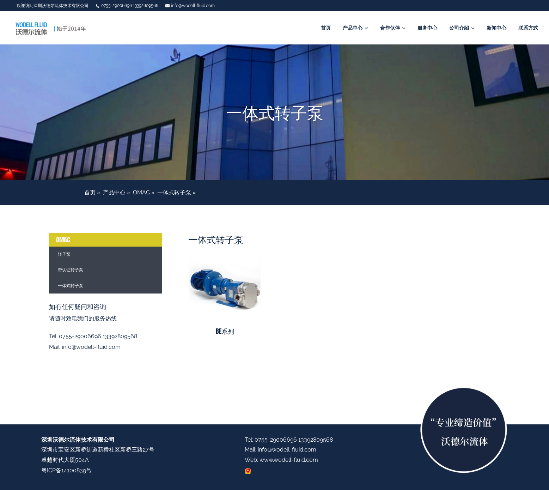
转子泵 (64, 254)
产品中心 (352, 28)
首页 (326, 28)
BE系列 (225, 331)
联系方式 (528, 28)
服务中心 (427, 28)
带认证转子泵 (70, 269)
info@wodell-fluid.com (193, 5)
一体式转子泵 (174, 192)
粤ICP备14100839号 (66, 470)
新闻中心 (496, 28)
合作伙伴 (390, 28)
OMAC (141, 192)
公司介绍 (459, 28)
